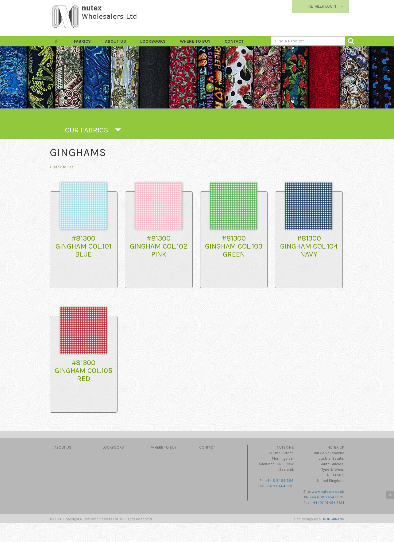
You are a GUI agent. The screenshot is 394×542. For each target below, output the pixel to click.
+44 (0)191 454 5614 (327, 503)
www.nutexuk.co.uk (328, 491)
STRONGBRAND (331, 519)
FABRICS (82, 41)
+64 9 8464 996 (279, 486)
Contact (234, 41)
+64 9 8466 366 (279, 480)
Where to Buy (195, 41)
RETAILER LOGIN (322, 6)
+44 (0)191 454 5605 (327, 497)
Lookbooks (153, 41)
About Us (115, 41)
